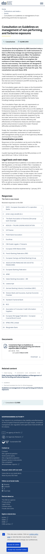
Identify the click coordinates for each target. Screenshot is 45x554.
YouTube (7, 491)
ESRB (3, 522)
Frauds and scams (8, 508)
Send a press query (8, 456)
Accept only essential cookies (17, 549)
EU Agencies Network (11, 437)
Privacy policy (6, 502)
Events (6, 13)
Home (4, 9)
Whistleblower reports (9, 464)
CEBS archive (6, 524)
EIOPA (4, 518)
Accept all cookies (13, 544)
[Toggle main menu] (41, 3)
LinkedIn (7, 487)
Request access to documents (12, 460)
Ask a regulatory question (10, 458)
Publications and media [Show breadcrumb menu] (12, 11)
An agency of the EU (11, 433)
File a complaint (7, 462)
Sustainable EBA (11, 442)
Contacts (5, 451)
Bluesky (6, 484)
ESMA (4, 520)
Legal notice (6, 504)
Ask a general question (9, 454)
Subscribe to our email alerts (11, 473)
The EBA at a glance (8, 500)
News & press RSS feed (9, 475)
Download (35, 357)
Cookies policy (6, 506)
